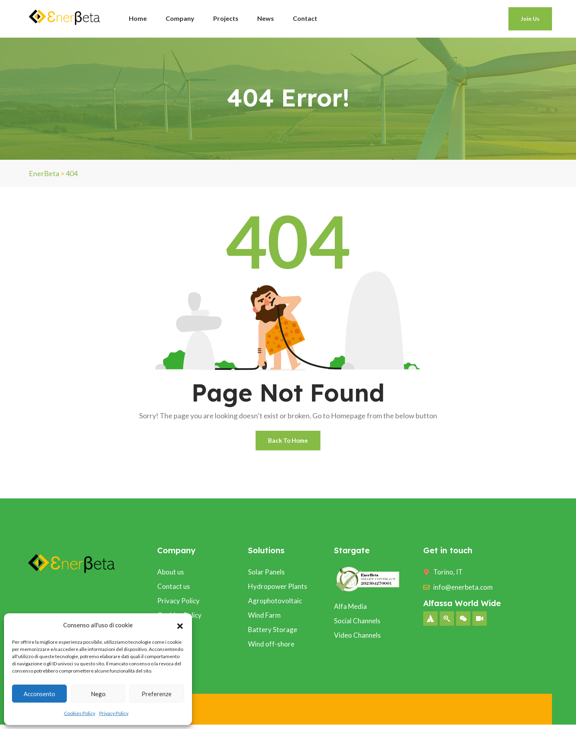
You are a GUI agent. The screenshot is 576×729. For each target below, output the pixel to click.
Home (138, 18)
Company (180, 18)
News (265, 18)
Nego (98, 693)
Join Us (530, 18)
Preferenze (157, 693)
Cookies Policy (79, 713)
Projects (225, 18)
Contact (305, 18)
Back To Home (288, 442)
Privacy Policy (113, 713)
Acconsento (39, 693)
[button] (180, 625)
